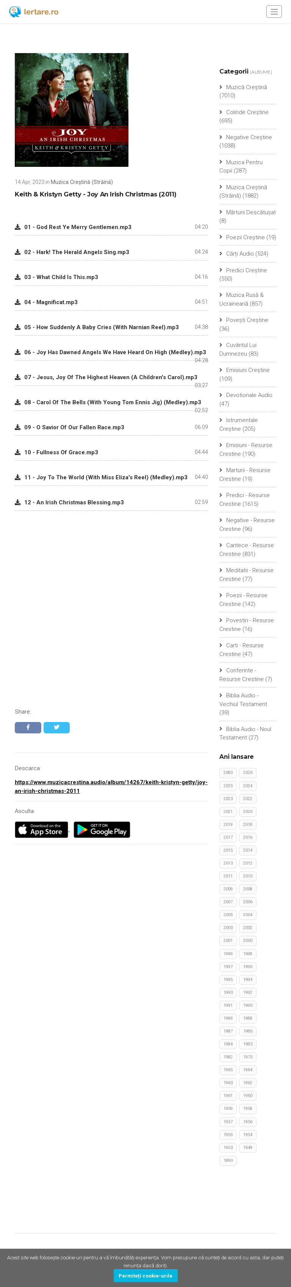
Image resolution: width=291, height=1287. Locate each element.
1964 (247, 1070)
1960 (247, 1096)
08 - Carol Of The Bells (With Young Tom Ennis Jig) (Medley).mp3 (108, 402)
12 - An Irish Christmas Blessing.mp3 (69, 502)
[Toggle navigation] (274, 11)
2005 (228, 915)
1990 (247, 1005)
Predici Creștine (243, 270)
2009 (228, 889)
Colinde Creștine (244, 112)
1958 (247, 1109)
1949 (247, 1147)
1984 (228, 1044)
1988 (247, 1018)
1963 (228, 1083)
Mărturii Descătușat (247, 212)
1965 (228, 1070)
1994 (247, 979)
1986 (247, 1031)
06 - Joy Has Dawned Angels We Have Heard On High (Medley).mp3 (110, 352)
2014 (247, 850)
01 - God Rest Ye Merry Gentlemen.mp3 (73, 227)
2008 (247, 889)
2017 (228, 837)
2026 (247, 773)
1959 (228, 1109)
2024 (247, 785)
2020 (247, 811)
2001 (228, 941)
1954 (247, 1134)
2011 (228, 876)
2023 (228, 798)
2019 (228, 824)
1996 (247, 966)
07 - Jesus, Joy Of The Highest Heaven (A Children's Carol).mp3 (106, 377)
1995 (228, 979)
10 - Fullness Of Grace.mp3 (56, 452)
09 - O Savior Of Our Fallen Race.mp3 (69, 427)
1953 (228, 1147)
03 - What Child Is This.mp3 (56, 277)
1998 (247, 953)
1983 (247, 1044)
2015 (228, 850)
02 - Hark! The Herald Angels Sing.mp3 (72, 252)
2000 (247, 941)
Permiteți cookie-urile (145, 1276)
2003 (228, 928)
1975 (247, 1057)
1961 (228, 1096)
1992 (247, 992)
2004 (247, 915)
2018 (247, 824)
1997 (228, 966)
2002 (247, 928)
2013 (228, 863)
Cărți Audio (236, 253)
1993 (228, 992)
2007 (228, 902)
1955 (228, 1134)
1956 (247, 1121)
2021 (228, 811)
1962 (247, 1083)
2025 (228, 785)
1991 (228, 1005)
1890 (228, 1160)
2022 (247, 798)
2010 (247, 876)
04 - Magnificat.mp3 (46, 302)
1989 (228, 1018)
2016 (247, 837)
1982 (228, 1057)
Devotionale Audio (245, 395)
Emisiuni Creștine (244, 370)
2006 (247, 902)
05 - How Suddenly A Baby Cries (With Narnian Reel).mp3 (97, 327)
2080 (228, 773)
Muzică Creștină (243, 87)
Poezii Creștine (242, 237)
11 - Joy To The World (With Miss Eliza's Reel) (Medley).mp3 (101, 477)
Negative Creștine (245, 137)
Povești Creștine (243, 320)
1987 (228, 1031)
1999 (228, 953)
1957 (228, 1121)
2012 (247, 863)
